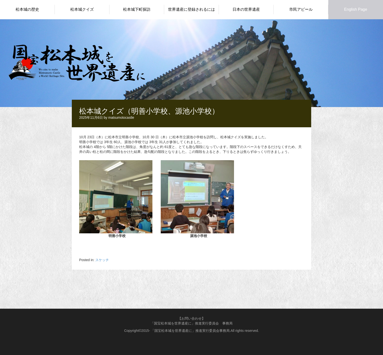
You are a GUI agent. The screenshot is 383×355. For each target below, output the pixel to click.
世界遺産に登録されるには (191, 9)
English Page (355, 9)
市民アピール (301, 9)
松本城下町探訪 (136, 9)
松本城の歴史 (27, 9)
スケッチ (102, 260)
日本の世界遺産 (246, 9)
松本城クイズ (82, 9)
